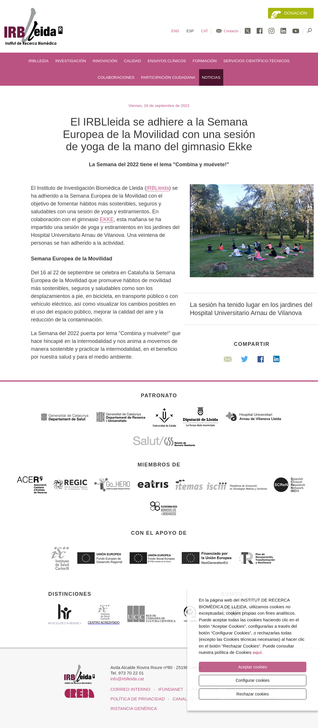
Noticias (211, 77)
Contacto (231, 31)
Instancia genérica (133, 708)
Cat (204, 31)
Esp (190, 31)
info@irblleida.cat (127, 678)
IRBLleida (38, 61)
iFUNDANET (170, 689)
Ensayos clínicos (167, 61)
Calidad (132, 61)
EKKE (107, 219)
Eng (175, 31)
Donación (295, 13)
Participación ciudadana (168, 77)
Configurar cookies (253, 680)
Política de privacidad (137, 698)
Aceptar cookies (252, 667)
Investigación (70, 61)
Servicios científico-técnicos (256, 61)
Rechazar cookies (252, 694)
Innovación (105, 61)
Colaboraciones (116, 77)
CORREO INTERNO (130, 689)
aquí (257, 652)
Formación (205, 61)
